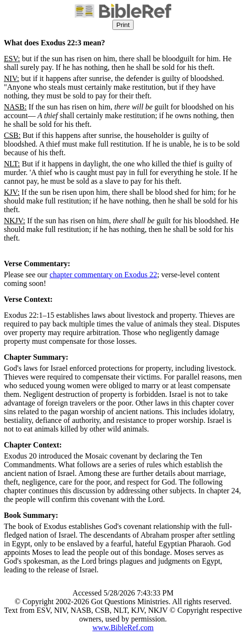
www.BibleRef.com (123, 627)
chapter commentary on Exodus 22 (103, 275)
